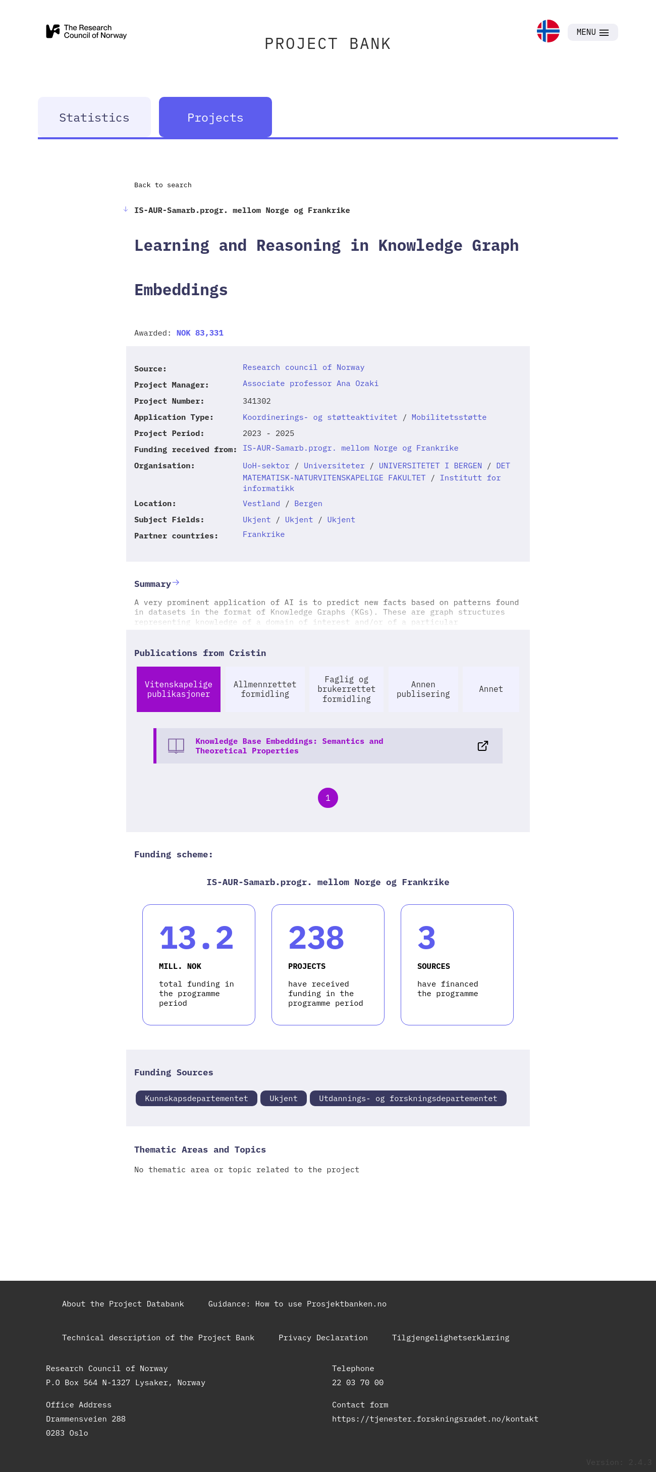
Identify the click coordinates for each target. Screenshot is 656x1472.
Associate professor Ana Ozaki (311, 383)
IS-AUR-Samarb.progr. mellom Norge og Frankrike (351, 448)
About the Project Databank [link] (123, 1303)
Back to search (163, 184)
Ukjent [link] (283, 1098)
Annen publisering (423, 689)
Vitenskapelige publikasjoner (178, 689)
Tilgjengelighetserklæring (451, 1337)
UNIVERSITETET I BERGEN (430, 465)
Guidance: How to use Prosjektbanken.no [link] (297, 1303)
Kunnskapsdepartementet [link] (196, 1098)
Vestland (261, 503)
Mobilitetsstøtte (449, 417)
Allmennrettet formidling (265, 689)
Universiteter (334, 465)
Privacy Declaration (323, 1337)
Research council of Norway (304, 367)
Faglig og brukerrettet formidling (346, 688)
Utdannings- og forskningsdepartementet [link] (408, 1098)
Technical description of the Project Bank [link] (158, 1337)
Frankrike (264, 534)
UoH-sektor (266, 465)
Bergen (308, 503)
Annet (491, 689)
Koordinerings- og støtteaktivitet (320, 417)
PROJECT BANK (328, 43)
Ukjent (257, 519)
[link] (548, 32)
